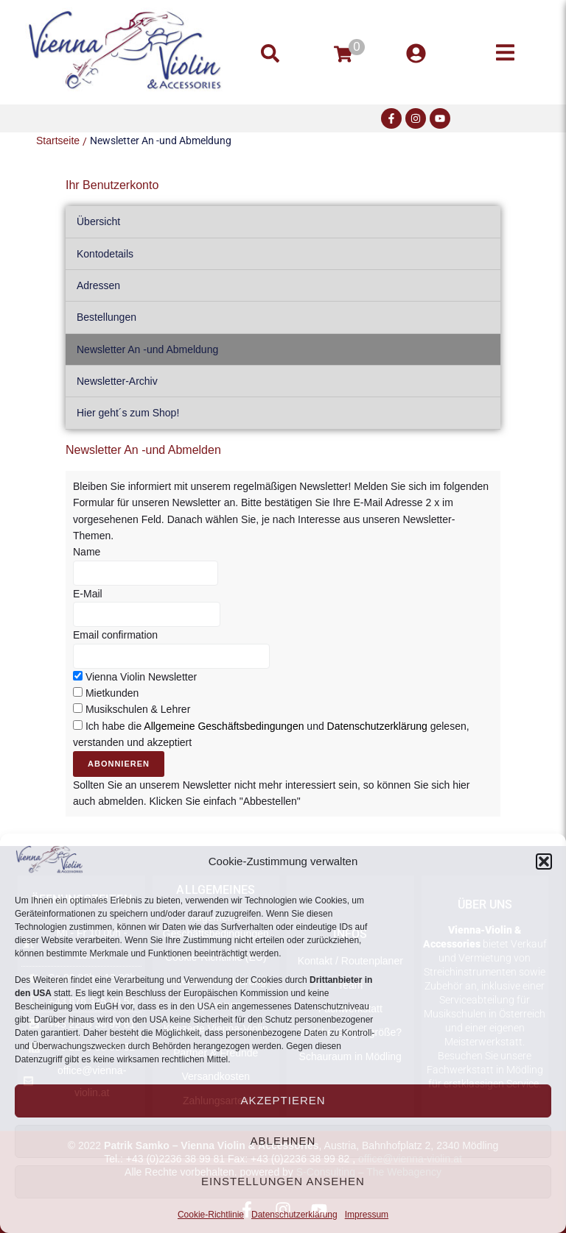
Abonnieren (119, 763)
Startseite (58, 140)
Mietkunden (112, 693)
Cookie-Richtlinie (211, 1214)
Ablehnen (283, 1140)
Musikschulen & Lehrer (137, 709)
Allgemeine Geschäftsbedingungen (224, 726)
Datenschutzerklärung (294, 1214)
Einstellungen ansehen (283, 1181)
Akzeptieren (282, 1100)
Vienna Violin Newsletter (141, 677)
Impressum (366, 1214)
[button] (544, 861)
